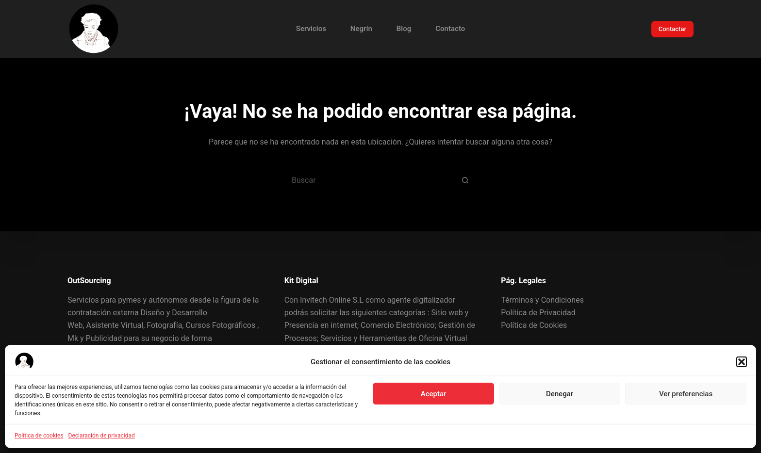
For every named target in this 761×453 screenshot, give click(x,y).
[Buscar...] (368, 180)
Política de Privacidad (538, 312)
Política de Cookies (534, 325)
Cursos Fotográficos (220, 325)
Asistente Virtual (115, 325)
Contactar (672, 28)
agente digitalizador (421, 300)
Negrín (361, 28)
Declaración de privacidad (101, 435)
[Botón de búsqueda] (465, 180)
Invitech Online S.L (332, 300)
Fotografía (164, 325)
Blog (404, 28)
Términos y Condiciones (542, 300)
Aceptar (434, 393)
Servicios (311, 28)
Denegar (559, 393)
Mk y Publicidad (94, 338)
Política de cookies (39, 435)
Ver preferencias (685, 393)
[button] (741, 362)
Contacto (450, 28)
